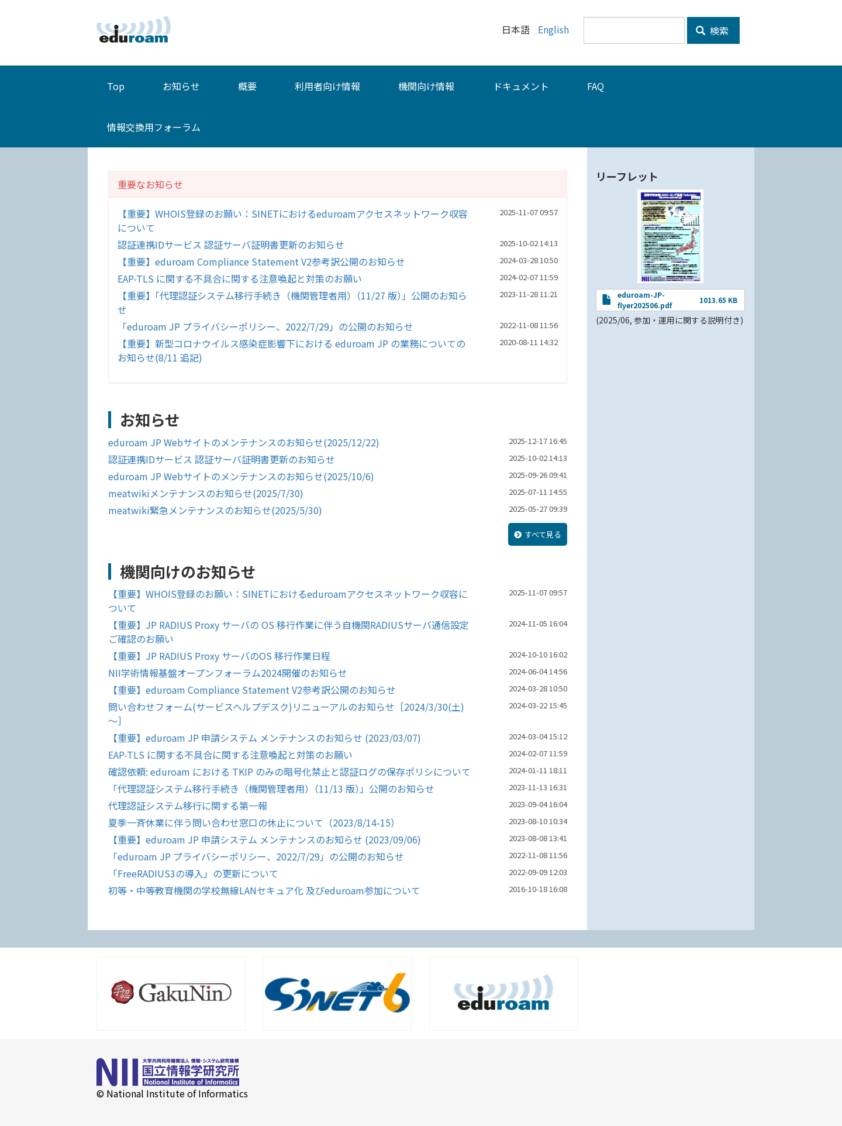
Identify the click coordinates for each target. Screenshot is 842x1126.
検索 (712, 30)
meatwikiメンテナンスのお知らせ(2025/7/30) (205, 493)
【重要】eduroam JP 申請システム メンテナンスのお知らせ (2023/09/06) (264, 839)
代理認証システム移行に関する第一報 (187, 805)
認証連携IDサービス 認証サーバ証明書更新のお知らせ (231, 244)
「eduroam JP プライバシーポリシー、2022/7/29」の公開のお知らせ (265, 326)
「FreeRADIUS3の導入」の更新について (193, 873)
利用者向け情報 (327, 86)
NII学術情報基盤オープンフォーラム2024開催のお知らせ (227, 673)
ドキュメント (521, 86)
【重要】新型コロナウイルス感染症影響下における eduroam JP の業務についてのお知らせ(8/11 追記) (291, 350)
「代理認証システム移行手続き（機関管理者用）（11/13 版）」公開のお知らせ (271, 788)
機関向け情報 (426, 86)
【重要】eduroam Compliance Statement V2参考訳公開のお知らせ (261, 261)
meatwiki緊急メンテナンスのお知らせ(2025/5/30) (215, 510)
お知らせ (181, 86)
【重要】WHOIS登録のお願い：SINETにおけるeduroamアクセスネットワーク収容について (293, 220)
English (553, 29)
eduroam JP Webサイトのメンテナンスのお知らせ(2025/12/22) (243, 442)
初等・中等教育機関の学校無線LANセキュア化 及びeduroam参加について (264, 890)
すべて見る (542, 534)
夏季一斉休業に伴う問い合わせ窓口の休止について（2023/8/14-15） (254, 822)
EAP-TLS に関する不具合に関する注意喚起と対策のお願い (240, 278)
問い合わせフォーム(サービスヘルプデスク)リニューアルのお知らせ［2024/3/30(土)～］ (286, 714)
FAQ (595, 86)
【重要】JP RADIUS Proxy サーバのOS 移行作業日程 (219, 656)
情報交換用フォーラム (154, 127)
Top (116, 86)
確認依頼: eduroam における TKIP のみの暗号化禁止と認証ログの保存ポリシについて (289, 772)
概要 (247, 86)
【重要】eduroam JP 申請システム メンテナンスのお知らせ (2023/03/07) (264, 738)
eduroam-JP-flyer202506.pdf (644, 300)
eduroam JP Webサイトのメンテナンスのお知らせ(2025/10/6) (241, 476)
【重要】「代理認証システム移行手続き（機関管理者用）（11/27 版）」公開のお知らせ (292, 302)
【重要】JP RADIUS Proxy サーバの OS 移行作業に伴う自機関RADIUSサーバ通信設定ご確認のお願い (288, 632)
